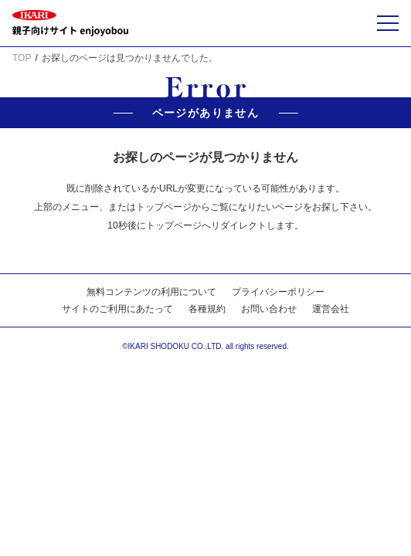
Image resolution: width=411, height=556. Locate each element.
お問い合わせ (269, 309)
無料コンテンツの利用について (151, 292)
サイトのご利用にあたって (117, 309)
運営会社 (330, 309)
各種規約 (207, 309)
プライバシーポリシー (278, 292)
